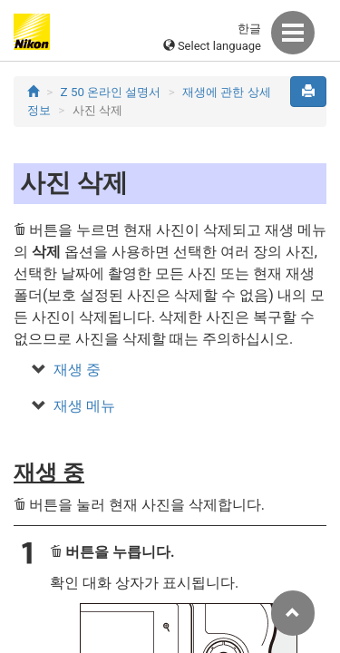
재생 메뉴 (84, 405)
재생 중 (77, 369)
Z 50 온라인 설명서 (111, 92)
